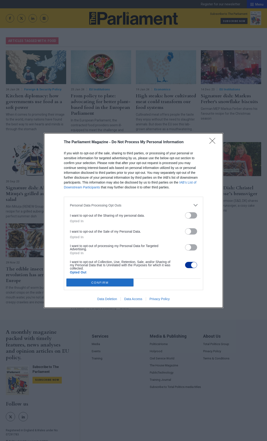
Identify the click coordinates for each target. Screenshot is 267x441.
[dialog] (133, 220)
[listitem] (133, 205)
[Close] (213, 142)
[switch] (191, 215)
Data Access (133, 299)
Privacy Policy (160, 299)
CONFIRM (100, 282)
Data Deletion (107, 299)
